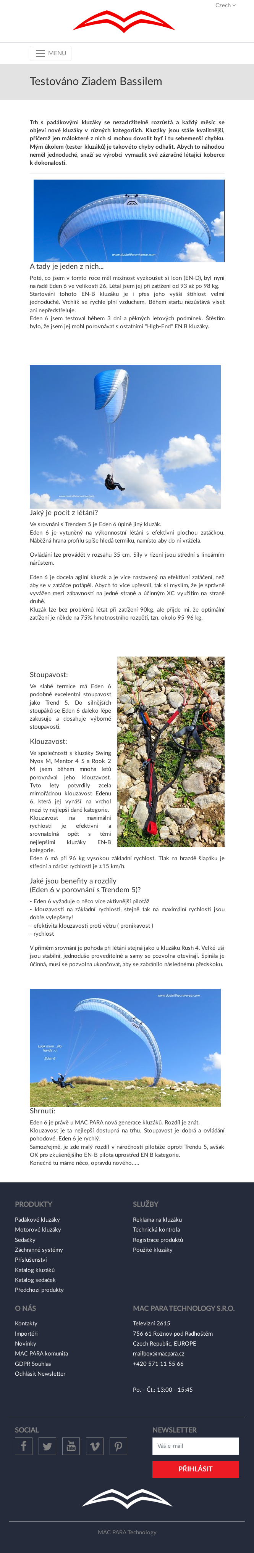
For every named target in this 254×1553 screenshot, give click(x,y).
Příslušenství (31, 1260)
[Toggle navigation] (50, 53)
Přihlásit (195, 1469)
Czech (225, 5)
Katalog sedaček (35, 1280)
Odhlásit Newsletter (40, 1374)
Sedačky (25, 1240)
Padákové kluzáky (37, 1220)
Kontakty (26, 1324)
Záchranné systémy (39, 1250)
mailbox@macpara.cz (158, 1354)
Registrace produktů (158, 1240)
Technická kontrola (156, 1230)
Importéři (26, 1334)
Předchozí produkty (39, 1290)
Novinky (25, 1344)
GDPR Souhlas (33, 1364)
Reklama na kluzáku (157, 1220)
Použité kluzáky (153, 1250)
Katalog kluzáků (35, 1270)
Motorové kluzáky (38, 1230)
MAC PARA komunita (41, 1354)
